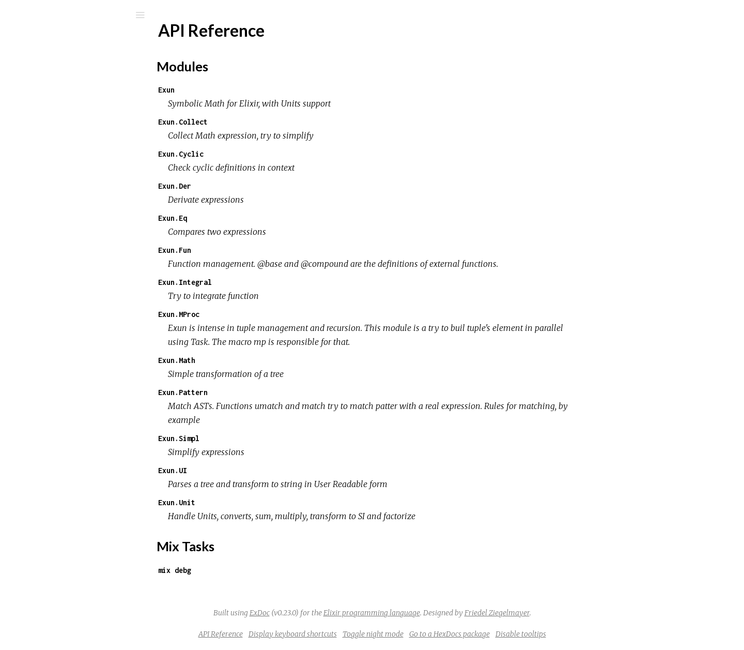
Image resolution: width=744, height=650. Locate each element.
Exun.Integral (262, 282)
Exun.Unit (254, 502)
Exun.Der (252, 186)
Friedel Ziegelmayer (574, 612)
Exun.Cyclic (258, 153)
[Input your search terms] (77, 15)
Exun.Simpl (256, 438)
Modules (43, 94)
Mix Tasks (43, 108)
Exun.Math (254, 360)
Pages (37, 80)
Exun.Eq (250, 218)
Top (45, 155)
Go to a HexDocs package (527, 634)
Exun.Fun (252, 250)
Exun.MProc (256, 314)
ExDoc (337, 612)
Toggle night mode (450, 634)
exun (40, 42)
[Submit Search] (15, 15)
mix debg (252, 570)
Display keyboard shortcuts (370, 634)
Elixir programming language (449, 612)
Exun (244, 89)
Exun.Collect (260, 121)
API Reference (58, 138)
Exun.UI (250, 470)
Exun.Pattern (260, 392)
